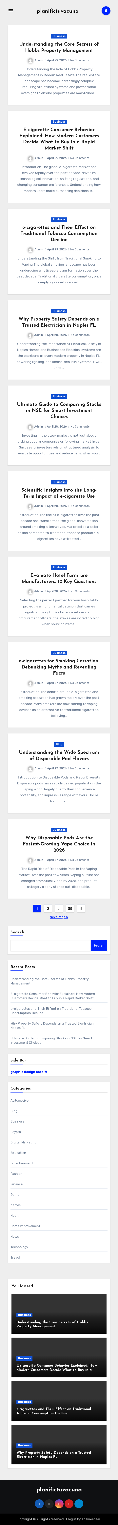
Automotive (19, 1100)
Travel (15, 1257)
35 (70, 908)
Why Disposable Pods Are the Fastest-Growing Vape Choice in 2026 (59, 844)
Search (17, 932)
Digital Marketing (23, 1142)
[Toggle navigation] (11, 10)
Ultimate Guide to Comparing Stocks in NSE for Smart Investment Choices (59, 410)
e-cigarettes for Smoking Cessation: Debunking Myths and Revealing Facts (59, 667)
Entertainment (21, 1163)
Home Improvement (25, 1226)
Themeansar (91, 1519)
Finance (16, 1184)
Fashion (16, 1174)
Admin (35, 60)
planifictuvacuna (58, 11)
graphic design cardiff (28, 1072)
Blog (59, 744)
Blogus (71, 1519)
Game (14, 1195)
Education (18, 1153)
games (15, 1205)
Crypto (15, 1132)
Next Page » (59, 917)
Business (59, 36)
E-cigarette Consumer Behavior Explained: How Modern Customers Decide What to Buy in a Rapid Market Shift (56, 1370)
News (14, 1236)
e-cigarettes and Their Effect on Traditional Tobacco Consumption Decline (59, 233)
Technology (19, 1247)
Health (15, 1216)
